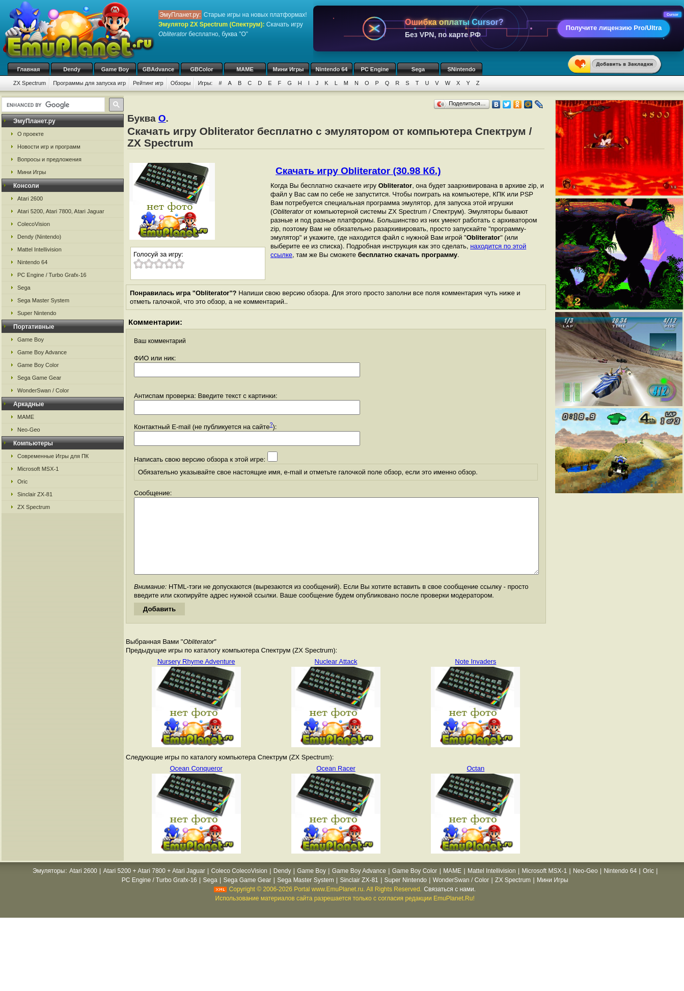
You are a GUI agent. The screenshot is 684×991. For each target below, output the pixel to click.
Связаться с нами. (450, 904)
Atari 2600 (30, 198)
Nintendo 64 (332, 69)
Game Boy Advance (42, 352)
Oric (22, 481)
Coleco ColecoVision (239, 886)
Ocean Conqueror (196, 783)
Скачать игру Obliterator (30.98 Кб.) (358, 170)
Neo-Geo (28, 430)
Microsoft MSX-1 (38, 469)
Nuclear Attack (336, 677)
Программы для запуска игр (89, 83)
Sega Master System (43, 300)
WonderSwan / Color (43, 390)
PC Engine (375, 69)
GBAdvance (158, 69)
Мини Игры (288, 69)
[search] (52, 104)
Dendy (71, 69)
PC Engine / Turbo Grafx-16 (52, 275)
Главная (28, 69)
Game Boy (115, 69)
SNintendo (462, 69)
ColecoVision (33, 224)
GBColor (201, 69)
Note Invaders (475, 677)
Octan (475, 783)
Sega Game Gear (39, 378)
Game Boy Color (38, 365)
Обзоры (181, 83)
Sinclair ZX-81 (34, 494)
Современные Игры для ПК (53, 456)
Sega (418, 69)
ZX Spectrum (29, 83)
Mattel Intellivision (39, 249)
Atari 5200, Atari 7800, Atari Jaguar (60, 211)
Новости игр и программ (48, 147)
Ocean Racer (335, 783)
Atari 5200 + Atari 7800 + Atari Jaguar (154, 886)
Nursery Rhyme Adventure (196, 677)
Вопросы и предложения (49, 159)
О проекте (30, 134)
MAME (245, 69)
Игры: (205, 83)
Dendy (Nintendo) (39, 237)
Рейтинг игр (148, 83)
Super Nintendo (36, 313)
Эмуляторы (49, 886)
